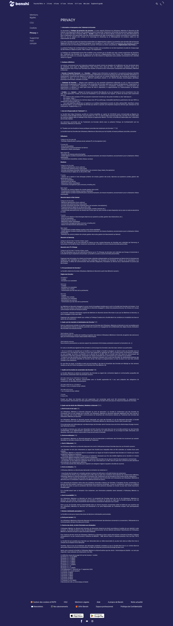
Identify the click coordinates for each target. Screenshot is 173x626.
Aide (98, 602)
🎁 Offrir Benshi (82, 607)
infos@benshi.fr (65, 536)
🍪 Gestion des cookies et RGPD (43, 602)
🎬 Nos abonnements (59, 607)
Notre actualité (136, 602)
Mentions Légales (82, 602)
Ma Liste (86, 4)
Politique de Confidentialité (131, 607)
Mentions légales (34, 16)
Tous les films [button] (39, 4)
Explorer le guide (97, 4)
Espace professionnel (104, 607)
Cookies (33, 27)
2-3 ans (49, 4)
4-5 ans (56, 4)
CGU (32, 22)
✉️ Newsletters (37, 607)
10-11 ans (78, 4)
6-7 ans (63, 4)
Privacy (33, 33)
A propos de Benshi (115, 602)
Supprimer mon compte (34, 41)
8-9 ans (70, 4)
